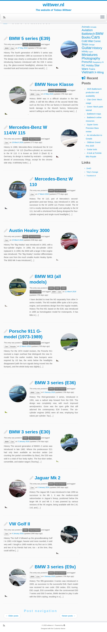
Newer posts (68, 616)
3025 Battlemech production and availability (94, 92)
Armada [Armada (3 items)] (93, 27)
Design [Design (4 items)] (92, 45)
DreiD (89, 168)
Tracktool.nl (91, 176)
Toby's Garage (92, 172)
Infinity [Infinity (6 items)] (85, 51)
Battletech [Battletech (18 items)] (88, 33)
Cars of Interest (35, 44)
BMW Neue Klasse (54, 84)
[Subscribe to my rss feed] (5, 19)
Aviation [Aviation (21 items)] (87, 30)
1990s (25, 44)
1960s (51, 90)
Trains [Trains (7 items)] (92, 69)
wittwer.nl (53, 6)
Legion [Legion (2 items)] (90, 52)
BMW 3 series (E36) (55, 382)
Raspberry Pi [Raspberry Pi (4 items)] (98, 62)
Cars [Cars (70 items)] (95, 37)
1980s (51, 288)
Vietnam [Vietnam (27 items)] (88, 72)
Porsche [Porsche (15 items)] (87, 61)
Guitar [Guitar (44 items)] (87, 48)
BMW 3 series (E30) (29, 431)
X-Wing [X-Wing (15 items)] (99, 72)
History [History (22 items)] (97, 48)
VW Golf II (19, 523)
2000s (64, 288)
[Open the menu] (102, 19)
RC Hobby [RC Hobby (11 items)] (88, 65)
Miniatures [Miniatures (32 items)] (90, 55)
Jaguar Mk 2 (47, 477)
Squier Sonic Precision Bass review (92, 128)
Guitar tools (92, 149)
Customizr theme (59, 628)
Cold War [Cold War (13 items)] (87, 41)
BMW (6, 48)
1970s (25, 343)
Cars (12, 48)
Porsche (13, 346)
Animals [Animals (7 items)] (86, 27)
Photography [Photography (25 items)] (91, 58)
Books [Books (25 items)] (86, 37)
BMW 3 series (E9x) (55, 566)
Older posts (12, 616)
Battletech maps (94, 114)
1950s (25, 236)
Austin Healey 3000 (29, 230)
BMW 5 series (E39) (29, 38)
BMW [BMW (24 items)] (100, 33)
